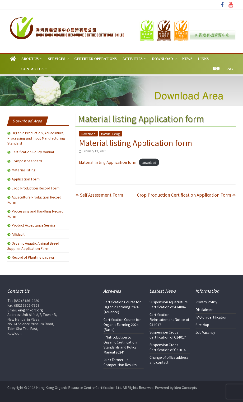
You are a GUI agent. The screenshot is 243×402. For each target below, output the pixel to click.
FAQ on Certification (211, 317)
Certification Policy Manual (33, 152)
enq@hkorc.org (30, 310)
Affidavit (18, 234)
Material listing (110, 134)
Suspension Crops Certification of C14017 (168, 334)
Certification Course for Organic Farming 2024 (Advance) (122, 307)
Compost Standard (27, 161)
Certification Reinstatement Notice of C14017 (169, 319)
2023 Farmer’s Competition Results (120, 362)
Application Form (26, 179)
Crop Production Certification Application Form (186, 195)
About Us (30, 59)
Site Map (202, 324)
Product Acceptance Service (34, 225)
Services (56, 59)
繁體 (216, 69)
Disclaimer (204, 309)
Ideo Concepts (185, 387)
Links (203, 59)
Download (162, 59)
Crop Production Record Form (36, 188)
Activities (132, 59)
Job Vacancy (205, 332)
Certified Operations (95, 59)
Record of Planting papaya (33, 257)
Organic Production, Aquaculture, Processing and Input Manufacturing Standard (36, 138)
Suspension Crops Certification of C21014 (168, 347)
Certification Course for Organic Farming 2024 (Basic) (122, 324)
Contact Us (32, 69)
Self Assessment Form (99, 195)
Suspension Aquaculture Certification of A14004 (169, 304)
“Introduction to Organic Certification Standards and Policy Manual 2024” (120, 344)
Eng (229, 69)
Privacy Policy (206, 302)
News (187, 59)
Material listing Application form (107, 162)
